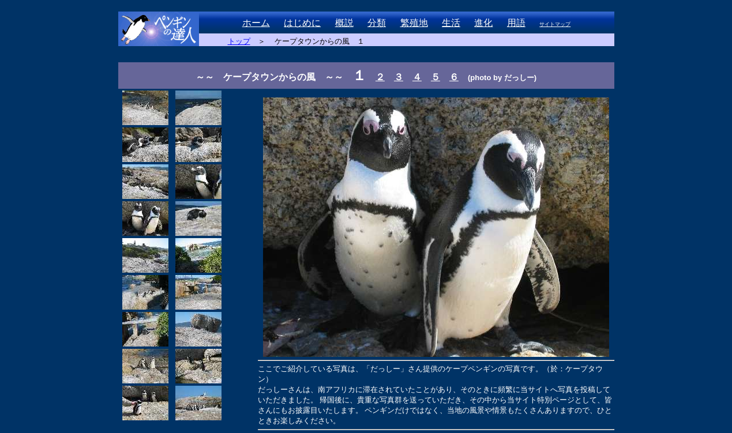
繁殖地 (414, 23)
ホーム (256, 23)
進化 (483, 23)
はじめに (302, 23)
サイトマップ (554, 24)
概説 (344, 23)
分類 (376, 23)
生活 (451, 23)
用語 (516, 23)
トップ (239, 41)
